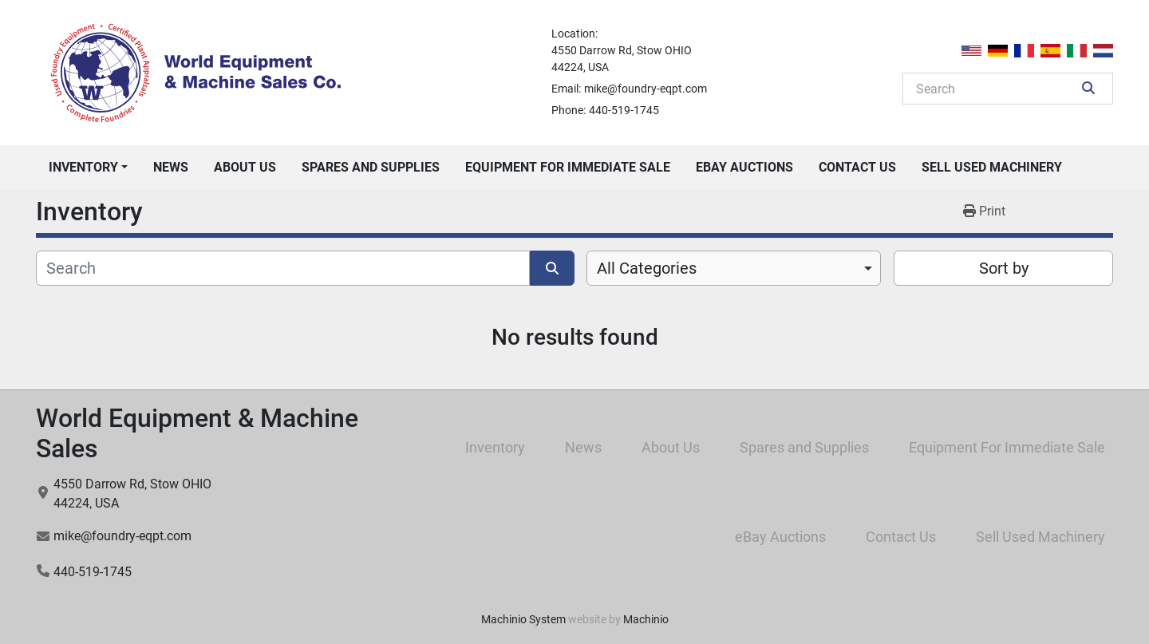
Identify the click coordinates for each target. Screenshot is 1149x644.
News (170, 167)
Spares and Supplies (371, 167)
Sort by (1004, 268)
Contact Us (857, 167)
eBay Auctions (744, 167)
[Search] (996, 88)
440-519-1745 (624, 110)
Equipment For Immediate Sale (567, 167)
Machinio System (523, 619)
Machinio (646, 619)
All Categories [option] (647, 268)
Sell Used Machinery (992, 167)
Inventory (83, 167)
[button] (88, 167)
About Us (245, 167)
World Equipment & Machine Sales (197, 433)
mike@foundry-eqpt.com (645, 88)
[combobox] (733, 268)
